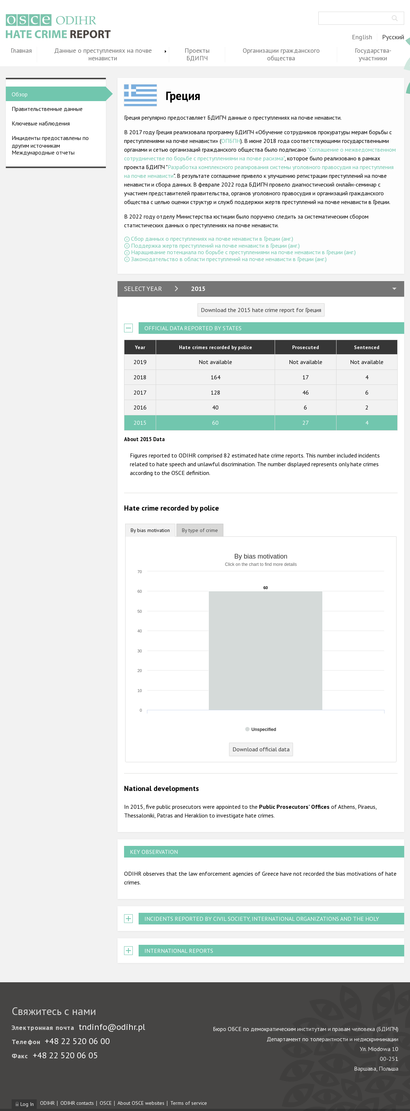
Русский (393, 37)
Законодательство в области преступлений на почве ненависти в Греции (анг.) (229, 259)
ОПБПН (230, 140)
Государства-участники (373, 54)
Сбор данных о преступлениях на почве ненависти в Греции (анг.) (212, 238)
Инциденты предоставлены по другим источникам (50, 141)
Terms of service (188, 1103)
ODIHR (47, 1103)
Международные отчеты (43, 152)
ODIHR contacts (77, 1103)
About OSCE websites (141, 1103)
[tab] (150, 530)
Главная (21, 51)
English (362, 37)
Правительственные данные (47, 108)
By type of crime (200, 530)
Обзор (20, 94)
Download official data (261, 749)
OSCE (106, 1103)
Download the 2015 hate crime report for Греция (261, 309)
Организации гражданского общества (281, 54)
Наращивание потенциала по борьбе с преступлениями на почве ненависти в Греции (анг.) (243, 252)
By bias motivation (150, 530)
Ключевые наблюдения (41, 123)
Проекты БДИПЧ (197, 54)
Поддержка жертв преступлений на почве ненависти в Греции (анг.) (215, 245)
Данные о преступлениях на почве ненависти (103, 54)
